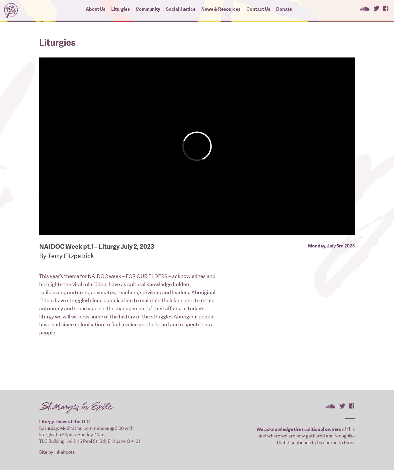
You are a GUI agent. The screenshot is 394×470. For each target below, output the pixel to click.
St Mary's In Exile (10, 9)
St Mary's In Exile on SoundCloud (364, 8)
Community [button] (148, 9)
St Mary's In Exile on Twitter (376, 8)
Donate (284, 9)
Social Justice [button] (180, 9)
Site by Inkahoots (57, 452)
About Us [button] (95, 9)
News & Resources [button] (221, 9)
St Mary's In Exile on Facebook (385, 8)
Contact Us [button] (258, 9)
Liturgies (120, 9)
